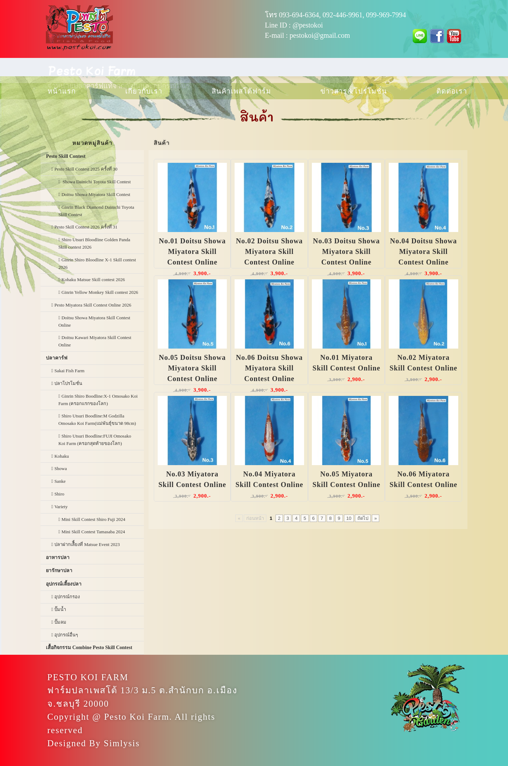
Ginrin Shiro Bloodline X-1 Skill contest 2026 (97, 263)
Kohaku (61, 456)
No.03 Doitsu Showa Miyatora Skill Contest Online (346, 251)
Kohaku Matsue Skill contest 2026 (93, 279)
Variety (61, 506)
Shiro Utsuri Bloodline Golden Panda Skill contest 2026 (94, 243)
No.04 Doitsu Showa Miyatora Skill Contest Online (423, 251)
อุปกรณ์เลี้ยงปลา (63, 584)
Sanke (60, 481)
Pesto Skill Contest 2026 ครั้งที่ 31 (85, 227)
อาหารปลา (57, 557)
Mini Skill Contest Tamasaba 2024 (93, 531)
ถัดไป (362, 518)
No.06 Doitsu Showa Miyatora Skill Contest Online (269, 368)
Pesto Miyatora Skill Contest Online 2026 (92, 305)
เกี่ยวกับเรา (143, 91)
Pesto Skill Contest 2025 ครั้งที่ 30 (85, 169)
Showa (60, 468)
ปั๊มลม (60, 622)
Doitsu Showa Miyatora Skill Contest (95, 194)
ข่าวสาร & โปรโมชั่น (353, 91)
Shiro (59, 494)
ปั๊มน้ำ (60, 609)
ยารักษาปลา (59, 570)
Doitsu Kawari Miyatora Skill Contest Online (94, 341)
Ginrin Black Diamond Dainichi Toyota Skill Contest (96, 210)
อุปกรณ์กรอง (67, 596)
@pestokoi (307, 25)
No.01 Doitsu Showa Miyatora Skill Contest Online (192, 251)
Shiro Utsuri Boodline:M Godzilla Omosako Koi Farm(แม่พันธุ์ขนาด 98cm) (97, 419)
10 (348, 518)
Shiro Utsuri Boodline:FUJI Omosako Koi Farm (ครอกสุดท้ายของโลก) (94, 439)
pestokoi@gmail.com (320, 35)
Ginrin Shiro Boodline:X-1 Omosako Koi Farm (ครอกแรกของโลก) (98, 399)
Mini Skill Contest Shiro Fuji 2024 (93, 519)
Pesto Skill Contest (65, 156)
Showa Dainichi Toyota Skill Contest (96, 181)
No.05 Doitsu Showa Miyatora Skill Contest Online (192, 368)
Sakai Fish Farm (69, 370)
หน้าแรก (62, 91)
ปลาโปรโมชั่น (68, 383)
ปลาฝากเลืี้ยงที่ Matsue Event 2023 (87, 544)
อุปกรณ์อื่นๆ (66, 634)
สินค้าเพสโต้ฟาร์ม (241, 91)
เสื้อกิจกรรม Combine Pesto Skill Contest (89, 647)
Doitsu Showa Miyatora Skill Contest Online (94, 321)
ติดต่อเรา (451, 91)
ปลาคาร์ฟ (56, 358)
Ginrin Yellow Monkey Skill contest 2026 (99, 292)
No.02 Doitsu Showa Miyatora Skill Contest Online (269, 251)
